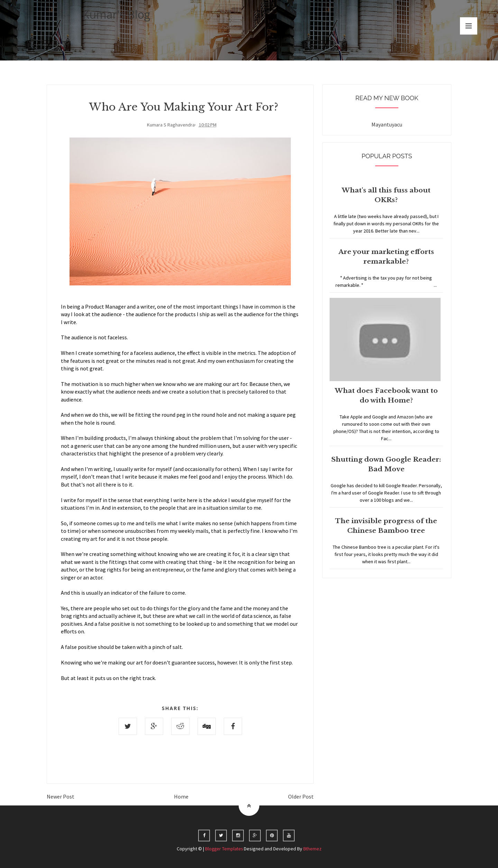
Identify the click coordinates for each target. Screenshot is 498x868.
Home (181, 796)
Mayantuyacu (386, 124)
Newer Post (60, 796)
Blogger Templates (223, 848)
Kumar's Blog (116, 14)
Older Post (301, 796)
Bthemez (313, 848)
